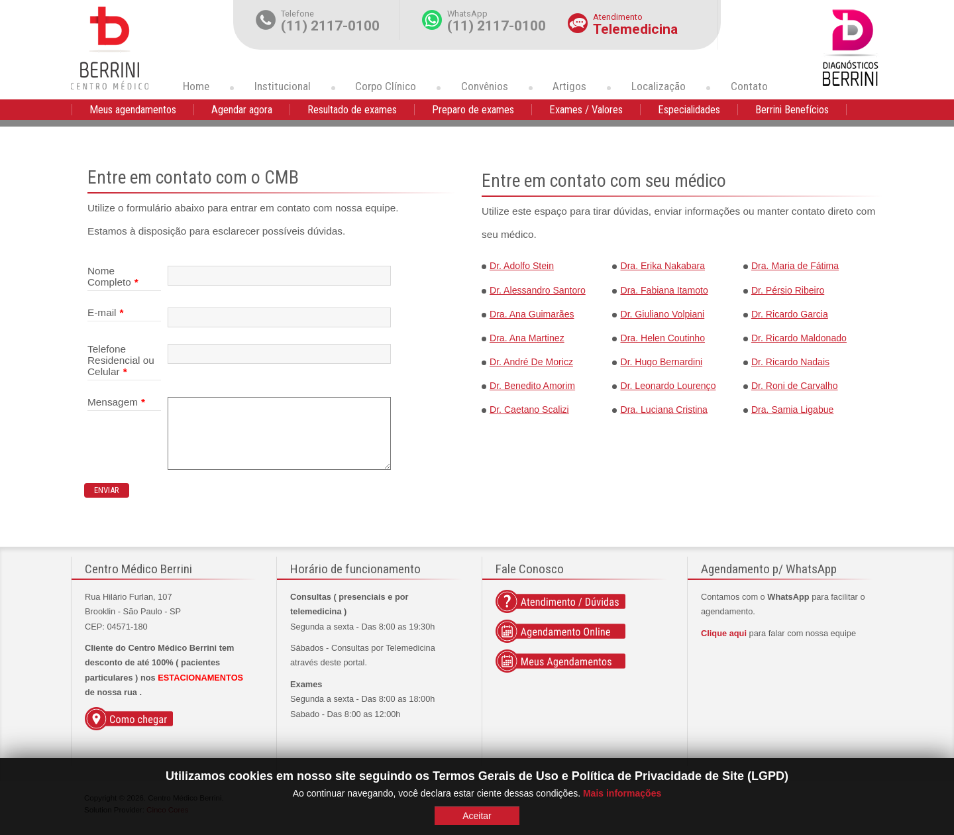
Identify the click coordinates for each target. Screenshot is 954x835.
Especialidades (689, 109)
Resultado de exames (352, 109)
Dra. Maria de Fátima (795, 265)
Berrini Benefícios (792, 109)
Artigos (569, 86)
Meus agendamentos (132, 109)
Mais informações (622, 793)
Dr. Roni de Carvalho (794, 385)
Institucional (282, 86)
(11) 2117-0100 (330, 25)
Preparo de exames (473, 109)
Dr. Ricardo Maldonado (799, 338)
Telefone (297, 14)
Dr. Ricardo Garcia (789, 314)
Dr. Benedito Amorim (532, 385)
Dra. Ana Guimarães (532, 314)
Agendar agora (241, 109)
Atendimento (618, 17)
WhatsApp (467, 14)
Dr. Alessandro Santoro (538, 290)
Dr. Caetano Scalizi (529, 409)
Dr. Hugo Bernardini (661, 362)
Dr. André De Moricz (531, 362)
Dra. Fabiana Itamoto (664, 290)
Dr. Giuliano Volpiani (662, 314)
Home (196, 86)
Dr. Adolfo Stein (522, 265)
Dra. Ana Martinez (527, 338)
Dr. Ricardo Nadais (790, 362)
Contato (749, 86)
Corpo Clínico (385, 86)
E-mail (105, 312)
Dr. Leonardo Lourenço (668, 385)
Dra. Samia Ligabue (792, 409)
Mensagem (116, 402)
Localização (658, 86)
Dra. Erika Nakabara (662, 265)
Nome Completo (112, 277)
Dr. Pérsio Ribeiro (787, 290)
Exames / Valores (586, 109)
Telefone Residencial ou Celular (120, 360)
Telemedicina (635, 29)
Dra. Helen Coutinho (662, 338)
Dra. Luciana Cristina (663, 409)
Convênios (484, 86)
